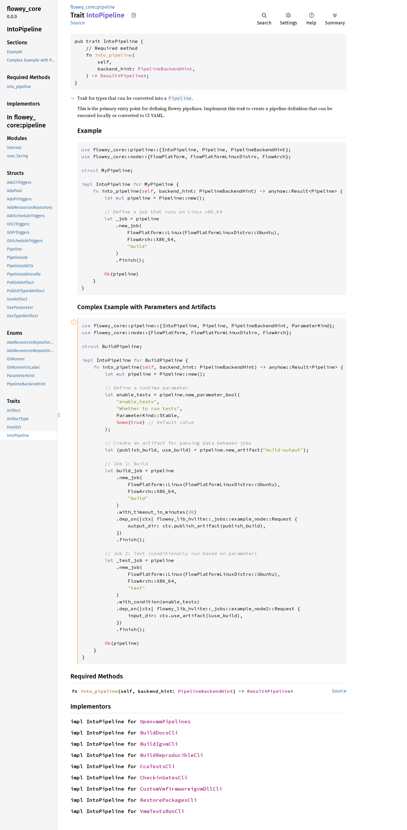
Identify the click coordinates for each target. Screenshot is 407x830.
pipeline (106, 7)
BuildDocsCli (159, 732)
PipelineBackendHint (165, 69)
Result (109, 76)
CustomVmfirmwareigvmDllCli (181, 788)
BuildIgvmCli (159, 744)
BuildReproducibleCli (171, 755)
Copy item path (134, 15)
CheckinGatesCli (163, 777)
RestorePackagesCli (168, 800)
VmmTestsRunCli (162, 811)
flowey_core (82, 7)
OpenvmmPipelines (165, 721)
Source (77, 23)
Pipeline (131, 76)
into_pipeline (113, 55)
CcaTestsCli (157, 766)
